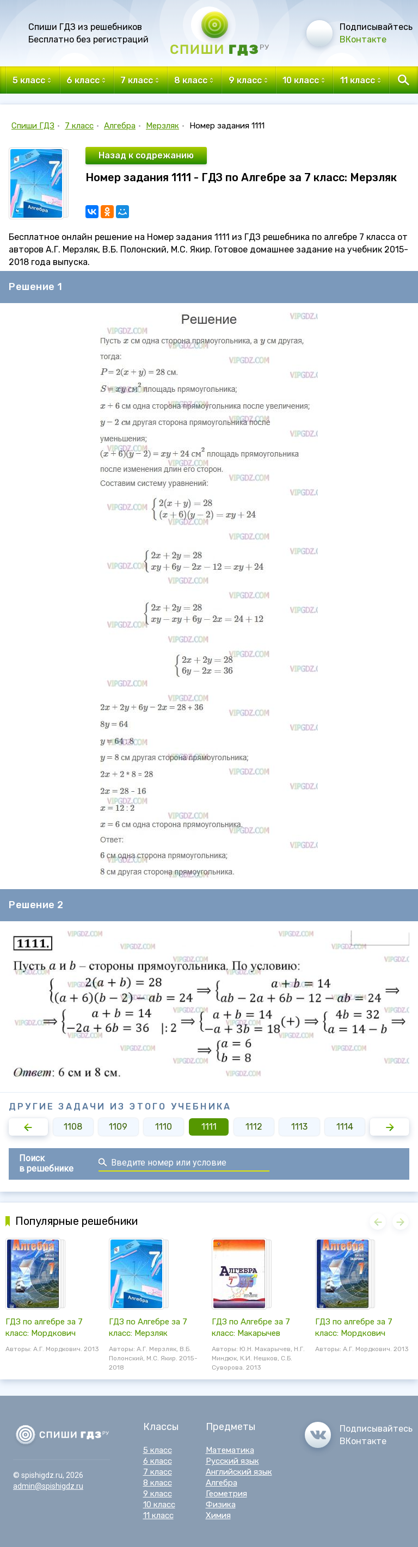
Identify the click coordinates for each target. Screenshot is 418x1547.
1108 (73, 1126)
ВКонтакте (363, 39)
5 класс (157, 1450)
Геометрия (226, 1494)
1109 (118, 1126)
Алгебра (120, 126)
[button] (28, 1127)
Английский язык (239, 1472)
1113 (299, 1126)
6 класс (157, 1461)
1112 (253, 1126)
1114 (344, 1126)
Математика (230, 1450)
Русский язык (232, 1461)
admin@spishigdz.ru (48, 1486)
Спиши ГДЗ (32, 126)
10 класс (159, 1504)
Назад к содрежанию (146, 155)
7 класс (79, 126)
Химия (218, 1515)
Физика (221, 1504)
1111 (209, 1126)
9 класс (157, 1494)
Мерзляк (162, 126)
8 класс (157, 1483)
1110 (163, 1126)
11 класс (158, 1515)
